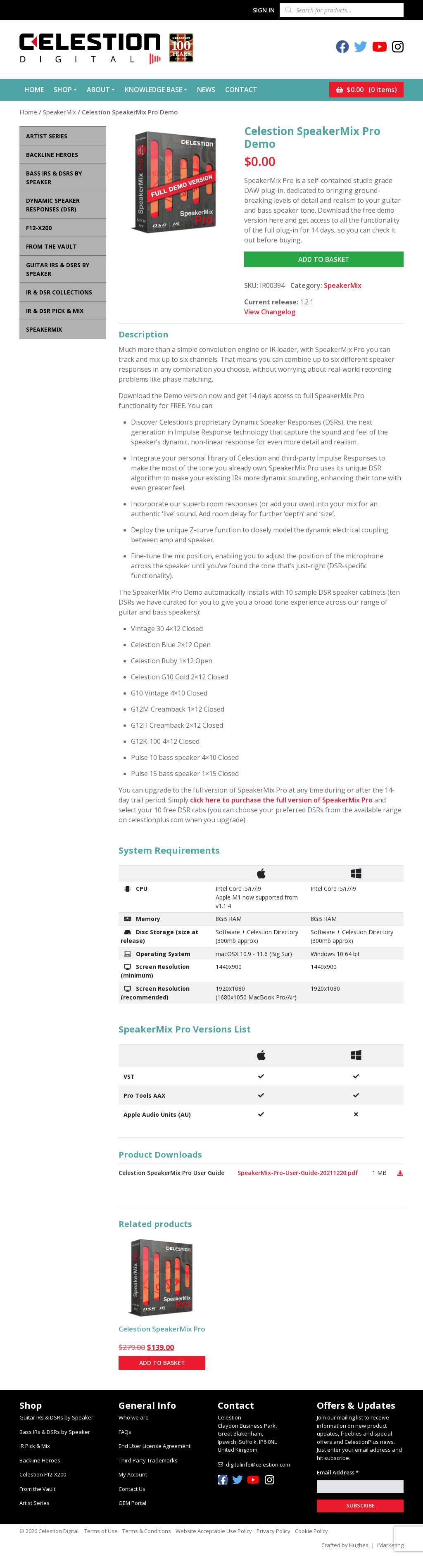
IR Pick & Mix (34, 1444)
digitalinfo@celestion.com (258, 1462)
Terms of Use (101, 1529)
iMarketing (390, 1543)
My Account (133, 1472)
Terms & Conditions (146, 1529)
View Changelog (269, 309)
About (98, 88)
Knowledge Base (153, 88)
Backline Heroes (39, 1458)
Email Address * (338, 1470)
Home (34, 88)
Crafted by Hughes (344, 1543)
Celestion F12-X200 (42, 1472)
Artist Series (34, 1501)
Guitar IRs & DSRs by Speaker (56, 1415)
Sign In (264, 10)
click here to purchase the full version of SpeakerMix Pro (281, 797)
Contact (241, 88)
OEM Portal (132, 1501)
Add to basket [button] (162, 1361)
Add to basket (323, 257)
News (206, 88)
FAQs (125, 1430)
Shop (63, 88)
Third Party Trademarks (148, 1458)
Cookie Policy (311, 1529)
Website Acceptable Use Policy (214, 1529)
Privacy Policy (273, 1529)
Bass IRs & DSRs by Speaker (54, 1430)
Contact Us (132, 1487)
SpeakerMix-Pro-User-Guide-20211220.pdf (298, 1171)
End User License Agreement (154, 1444)
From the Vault (37, 1487)
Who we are (134, 1415)
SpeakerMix (59, 110)
